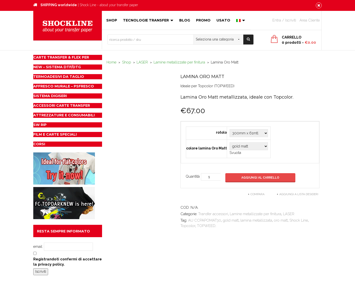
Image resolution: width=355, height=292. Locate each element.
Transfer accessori (213, 214)
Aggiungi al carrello (261, 177)
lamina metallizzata (256, 220)
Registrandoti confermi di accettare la (67, 262)
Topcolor (187, 226)
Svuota (235, 152)
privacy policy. (51, 264)
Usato (223, 20)
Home (111, 62)
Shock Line (298, 220)
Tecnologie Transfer (148, 20)
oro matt (281, 220)
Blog (184, 20)
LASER (142, 62)
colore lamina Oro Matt (206, 148)
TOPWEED (206, 226)
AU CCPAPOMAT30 (204, 220)
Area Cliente (310, 20)
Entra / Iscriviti (284, 20)
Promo (203, 20)
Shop (111, 20)
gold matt (231, 220)
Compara (257, 194)
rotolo (221, 132)
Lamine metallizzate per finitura (179, 62)
